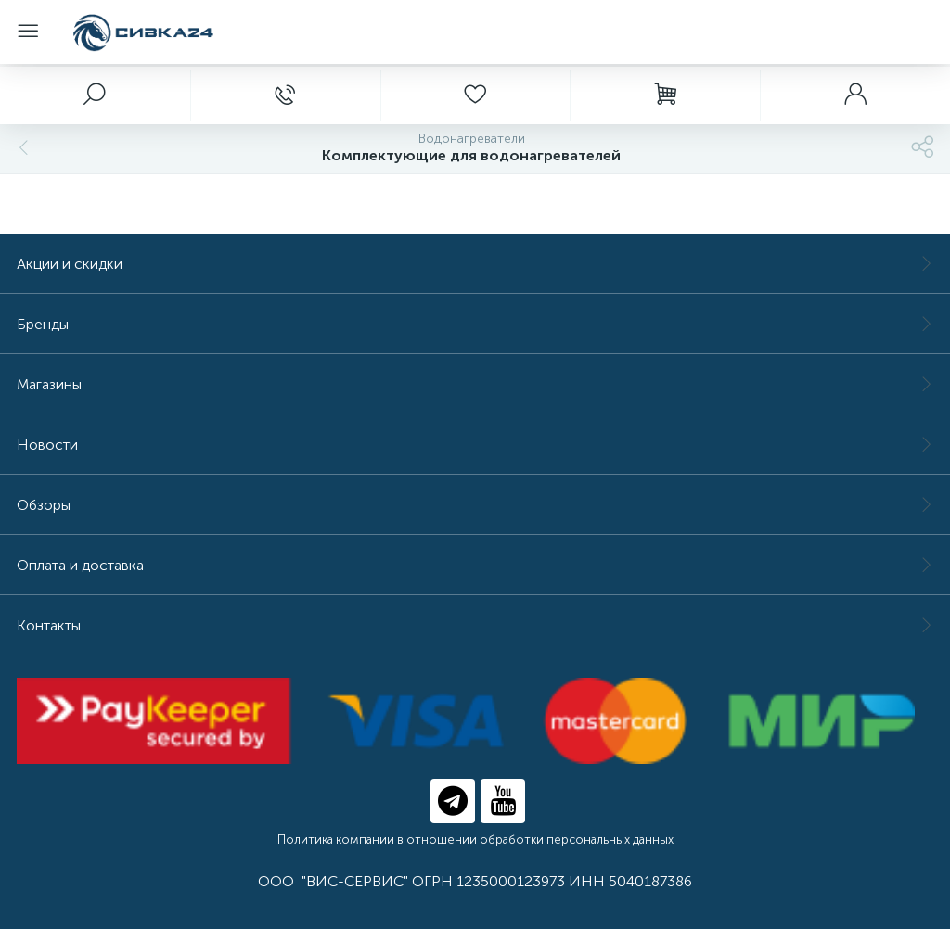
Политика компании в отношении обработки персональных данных (475, 839)
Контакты (475, 625)
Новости (475, 444)
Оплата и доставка (475, 565)
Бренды (475, 324)
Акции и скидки (475, 264)
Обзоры (475, 505)
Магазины (475, 384)
